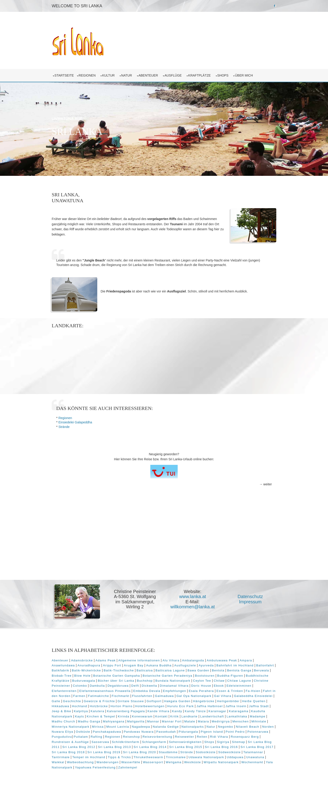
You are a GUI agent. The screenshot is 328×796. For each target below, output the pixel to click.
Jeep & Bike (73, 711)
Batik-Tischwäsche (121, 670)
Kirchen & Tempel (117, 716)
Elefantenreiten (65, 690)
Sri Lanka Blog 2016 (230, 746)
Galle (77, 700)
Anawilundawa (64, 665)
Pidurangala (216, 731)
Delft (136, 685)
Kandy (189, 711)
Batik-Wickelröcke (89, 670)
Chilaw (220, 680)
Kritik (191, 716)
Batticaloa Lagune (172, 670)
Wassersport (154, 762)
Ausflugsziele (186, 665)
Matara (222, 721)
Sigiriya (234, 741)
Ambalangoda (194, 660)
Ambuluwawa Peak (223, 660)
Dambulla (98, 685)
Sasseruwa (111, 741)
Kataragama (251, 711)
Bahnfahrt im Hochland (235, 665)
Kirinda (140, 716)
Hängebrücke (225, 700)
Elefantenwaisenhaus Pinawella (106, 690)
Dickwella (150, 685)
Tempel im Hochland (91, 756)
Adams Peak (106, 660)
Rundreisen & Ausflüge (81, 741)
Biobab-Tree (62, 675)
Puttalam (105, 736)
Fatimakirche (103, 695)
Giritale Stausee (152, 700)
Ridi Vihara (243, 736)
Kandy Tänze (207, 711)
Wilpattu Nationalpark (222, 762)
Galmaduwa (169, 695)
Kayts (95, 716)
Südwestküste (241, 751)
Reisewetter (209, 736)
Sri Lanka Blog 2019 (115, 751)
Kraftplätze (201, 75)
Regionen (88, 75)
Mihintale (60, 726)
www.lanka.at (192, 596)
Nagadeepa (159, 726)
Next (270, 166)
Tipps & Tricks (122, 756)
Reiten (226, 736)
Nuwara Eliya (90, 731)
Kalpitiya (93, 711)
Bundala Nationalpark (173, 680)
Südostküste (217, 751)
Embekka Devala (147, 690)
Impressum (250, 601)
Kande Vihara (171, 711)
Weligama (174, 762)
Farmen (84, 695)
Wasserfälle (131, 762)
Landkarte (206, 716)
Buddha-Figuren (231, 675)
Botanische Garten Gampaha (117, 675)
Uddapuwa (237, 756)
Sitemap (249, 741)
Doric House (202, 685)
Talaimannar (265, 751)
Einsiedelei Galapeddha (76, 422)
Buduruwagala (84, 680)
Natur (128, 75)
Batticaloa (147, 670)
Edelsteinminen (239, 685)
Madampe (60, 721)
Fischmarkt (125, 695)
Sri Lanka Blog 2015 (195, 746)
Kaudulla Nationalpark (71, 716)
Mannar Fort (191, 721)
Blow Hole (83, 675)
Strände (64, 426)
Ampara (247, 660)
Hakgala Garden (199, 700)
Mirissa (116, 726)
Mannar (172, 721)
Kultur (110, 75)
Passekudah (194, 731)
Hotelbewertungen (166, 706)
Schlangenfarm (165, 741)
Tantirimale (63, 756)
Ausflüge (174, 75)
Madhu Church (82, 721)
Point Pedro (263, 731)
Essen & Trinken (230, 690)
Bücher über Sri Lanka (117, 680)
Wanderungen (108, 762)
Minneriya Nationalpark (89, 726)
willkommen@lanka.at (193, 606)
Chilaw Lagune (240, 680)
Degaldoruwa (119, 685)
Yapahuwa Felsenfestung (96, 767)
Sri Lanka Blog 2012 (88, 746)
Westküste (193, 762)
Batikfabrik (63, 670)
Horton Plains (138, 706)
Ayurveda (207, 665)
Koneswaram (158, 716)
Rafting (121, 736)
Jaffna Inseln (251, 706)
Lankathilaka (253, 716)
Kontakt (178, 716)
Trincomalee (178, 756)
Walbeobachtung (81, 762)
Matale (208, 721)
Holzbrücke (115, 706)
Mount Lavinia (136, 726)
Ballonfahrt (266, 665)
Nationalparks (211, 726)
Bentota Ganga (242, 670)
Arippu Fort (113, 665)
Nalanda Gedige (184, 726)
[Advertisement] (164, 544)
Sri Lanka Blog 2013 (123, 746)
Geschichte (94, 700)
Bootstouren (205, 675)
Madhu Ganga (108, 721)
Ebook (220, 685)
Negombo (244, 726)
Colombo (81, 685)
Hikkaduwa (76, 706)
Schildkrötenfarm (137, 741)
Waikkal (59, 762)
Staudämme (179, 751)
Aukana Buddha (160, 665)
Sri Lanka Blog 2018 (79, 751)
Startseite (65, 75)
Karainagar (229, 711)
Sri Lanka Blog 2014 (159, 746)
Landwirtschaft (228, 716)
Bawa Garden (201, 670)
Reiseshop (155, 736)
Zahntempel (128, 767)
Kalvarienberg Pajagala (138, 711)
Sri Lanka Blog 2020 (150, 751)
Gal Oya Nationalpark (199, 695)
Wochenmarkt (253, 762)
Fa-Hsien (253, 690)
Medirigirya (240, 721)
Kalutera (109, 711)
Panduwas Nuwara (167, 731)
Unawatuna (258, 756)
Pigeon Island (240, 731)
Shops (224, 75)
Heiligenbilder (249, 700)
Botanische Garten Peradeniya (168, 675)
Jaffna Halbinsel (226, 706)
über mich (245, 75)
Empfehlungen (175, 690)
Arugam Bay (134, 665)
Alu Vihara (171, 660)
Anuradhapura (89, 665)
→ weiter (264, 484)
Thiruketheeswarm (151, 756)
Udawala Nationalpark (209, 756)
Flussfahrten (147, 695)
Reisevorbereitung (182, 736)
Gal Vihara (227, 695)
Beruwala (264, 670)
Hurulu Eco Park (196, 706)
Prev (251, 166)
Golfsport (175, 700)
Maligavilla (155, 721)
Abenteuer (150, 75)
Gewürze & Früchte (120, 700)
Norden (71, 731)
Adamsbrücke (83, 660)
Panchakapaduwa (135, 731)
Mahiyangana (133, 721)
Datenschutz (250, 596)
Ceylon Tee (203, 680)
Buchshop (146, 680)
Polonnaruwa (63, 736)
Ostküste (111, 731)
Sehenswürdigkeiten (196, 741)
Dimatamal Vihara (175, 685)
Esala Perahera (202, 690)
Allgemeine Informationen (140, 660)
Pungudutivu (86, 736)
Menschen (259, 721)
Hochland (95, 706)
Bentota (221, 670)
